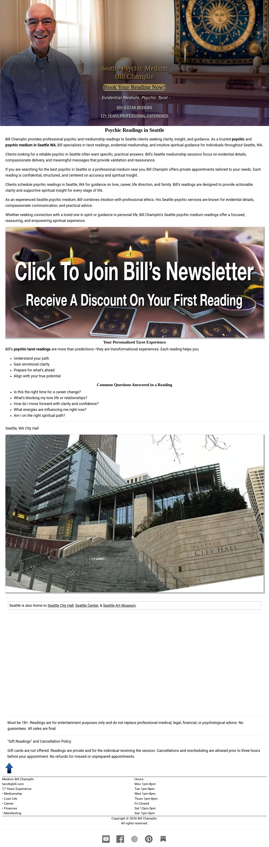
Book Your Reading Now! (134, 87)
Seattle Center (86, 605)
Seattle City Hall (61, 605)
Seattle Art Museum (119, 605)
